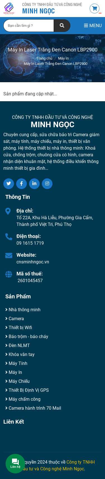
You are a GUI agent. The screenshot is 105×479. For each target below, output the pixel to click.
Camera (14, 318)
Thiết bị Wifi (18, 327)
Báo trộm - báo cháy (26, 336)
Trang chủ (44, 58)
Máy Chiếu (17, 381)
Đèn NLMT (17, 345)
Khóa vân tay (20, 354)
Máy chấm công (22, 399)
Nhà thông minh (22, 309)
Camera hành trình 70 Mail (33, 408)
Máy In (63, 58)
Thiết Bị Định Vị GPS (27, 390)
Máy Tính (16, 363)
